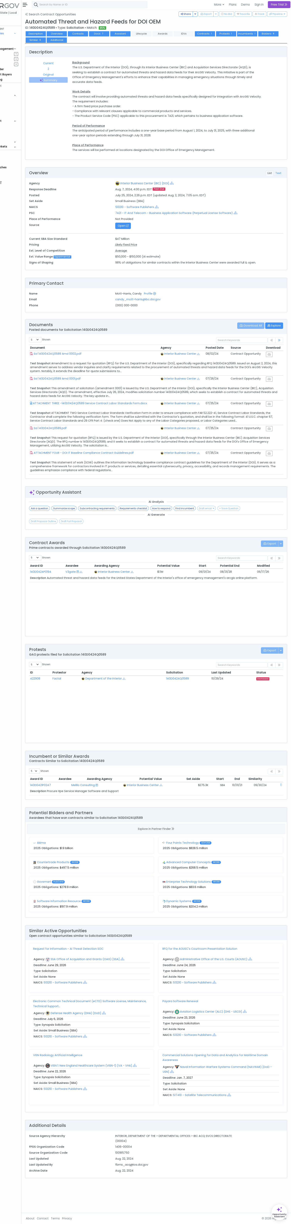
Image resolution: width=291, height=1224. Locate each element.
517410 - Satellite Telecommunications (212, 1122)
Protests (251, 33)
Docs (124, 33)
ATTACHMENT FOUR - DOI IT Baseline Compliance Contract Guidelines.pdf (109, 477)
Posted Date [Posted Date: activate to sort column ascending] (222, 357)
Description (61, 33)
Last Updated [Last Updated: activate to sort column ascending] (228, 699)
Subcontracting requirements (122, 535)
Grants (13, 43)
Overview (82, 33)
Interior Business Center (192, 363)
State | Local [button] (33, 13)
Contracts (16, 38)
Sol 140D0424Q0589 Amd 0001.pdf (82, 391)
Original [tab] (71, 75)
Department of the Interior (123, 705)
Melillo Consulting (96, 812)
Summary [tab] (71, 80)
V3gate (92, 598)
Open (139, 230)
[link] (279, 350)
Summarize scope (89, 535)
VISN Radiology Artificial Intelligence (82, 1082)
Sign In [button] (259, 5)
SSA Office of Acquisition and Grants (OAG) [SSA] (110, 986)
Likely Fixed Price (143, 250)
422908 (60, 705)
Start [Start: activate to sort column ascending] (211, 592)
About (55, 1218)
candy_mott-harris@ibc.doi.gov (154, 309)
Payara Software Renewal (193, 1028)
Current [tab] (71, 63)
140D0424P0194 (65, 598)
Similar (82, 40)
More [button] (218, 5)
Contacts (103, 33)
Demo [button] (245, 5)
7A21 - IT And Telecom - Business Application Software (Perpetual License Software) (191, 218)
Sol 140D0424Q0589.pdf (75, 450)
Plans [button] (232, 5)
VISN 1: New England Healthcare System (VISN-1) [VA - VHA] (116, 1092)
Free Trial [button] (279, 5)
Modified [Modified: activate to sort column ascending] (266, 592)
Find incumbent (209, 535)
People (13, 131)
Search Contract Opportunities (75, 14)
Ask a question (64, 535)
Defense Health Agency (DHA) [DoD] (101, 1040)
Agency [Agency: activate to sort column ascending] (177, 357)
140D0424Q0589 (189, 705)
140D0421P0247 (65, 812)
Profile (167, 303)
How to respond (186, 535)
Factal (79, 705)
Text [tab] (278, 178)
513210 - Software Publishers (151, 212)
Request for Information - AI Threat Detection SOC (93, 975)
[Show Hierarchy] (188, 188)
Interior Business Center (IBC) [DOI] (161, 188)
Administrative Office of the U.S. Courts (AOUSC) (226, 986)
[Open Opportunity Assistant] (279, 1212)
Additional (103, 40)
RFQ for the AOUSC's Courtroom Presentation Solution (212, 975)
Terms (80, 1218)
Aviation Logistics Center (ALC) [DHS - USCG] (224, 1038)
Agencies (15, 126)
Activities (15, 64)
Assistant (145, 33)
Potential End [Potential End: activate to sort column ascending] (236, 592)
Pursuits (14, 59)
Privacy (92, 1218)
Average (138, 255)
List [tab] (269, 178)
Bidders (60, 40)
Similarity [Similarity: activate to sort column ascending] (267, 806)
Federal (11, 13)
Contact (68, 1218)
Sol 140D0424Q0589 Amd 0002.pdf (83, 363)
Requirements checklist (158, 535)
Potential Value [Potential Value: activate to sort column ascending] (181, 592)
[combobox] (114, 4)
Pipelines (15, 54)
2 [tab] (71, 69)
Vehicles (14, 100)
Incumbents (272, 33)
